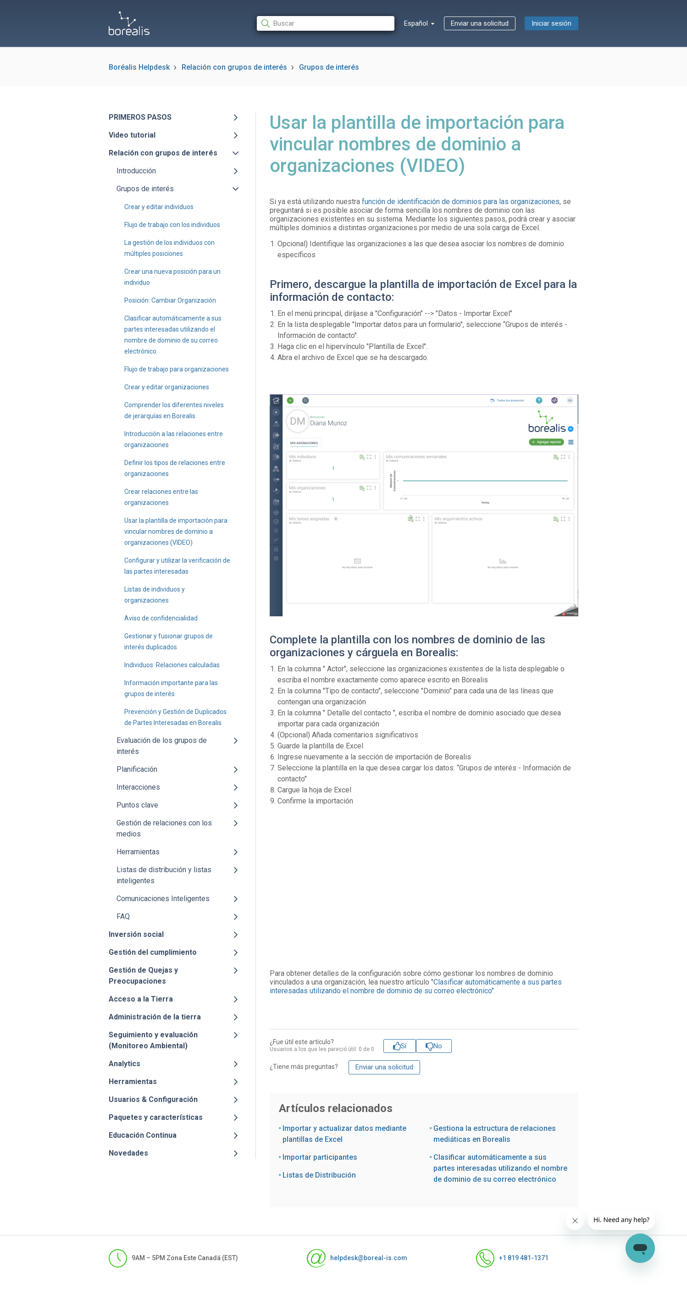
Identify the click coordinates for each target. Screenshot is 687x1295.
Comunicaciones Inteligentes (163, 898)
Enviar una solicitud (480, 23)
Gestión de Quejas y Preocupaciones (143, 975)
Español (417, 23)
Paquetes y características (156, 1117)
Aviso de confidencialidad (161, 618)
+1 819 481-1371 (512, 1258)
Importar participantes (320, 1157)
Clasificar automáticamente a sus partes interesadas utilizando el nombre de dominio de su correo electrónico (500, 1168)
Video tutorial (132, 135)
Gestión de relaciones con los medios (164, 828)
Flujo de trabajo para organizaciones (176, 369)
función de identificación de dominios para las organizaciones (461, 201)
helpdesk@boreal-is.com (357, 1258)
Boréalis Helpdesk (139, 67)
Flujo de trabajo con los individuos (172, 224)
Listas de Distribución (319, 1175)
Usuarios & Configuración (153, 1099)
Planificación (136, 769)
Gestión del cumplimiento (153, 952)
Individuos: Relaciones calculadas (172, 665)
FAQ (123, 916)
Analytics (124, 1063)
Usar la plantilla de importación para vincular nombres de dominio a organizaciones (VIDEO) (175, 531)
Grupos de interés (329, 67)
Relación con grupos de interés (234, 67)
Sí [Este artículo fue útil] (403, 1046)
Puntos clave (137, 805)
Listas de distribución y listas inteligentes (163, 875)
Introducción (136, 170)
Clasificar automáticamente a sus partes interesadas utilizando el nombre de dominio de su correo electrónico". (416, 986)
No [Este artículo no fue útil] (437, 1046)
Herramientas (138, 851)
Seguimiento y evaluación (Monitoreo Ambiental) (153, 1040)
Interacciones (138, 787)
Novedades (128, 1153)
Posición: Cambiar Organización (170, 300)
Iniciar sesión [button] (551, 23)
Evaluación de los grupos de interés (161, 746)
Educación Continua (143, 1135)
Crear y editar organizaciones (166, 387)
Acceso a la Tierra (141, 999)
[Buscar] (325, 23)
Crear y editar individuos (159, 206)
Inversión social (136, 934)
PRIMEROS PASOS (140, 117)
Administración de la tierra (155, 1017)
